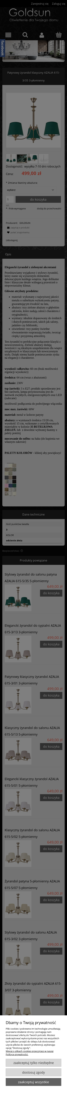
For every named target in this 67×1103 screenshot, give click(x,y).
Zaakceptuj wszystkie (33, 1082)
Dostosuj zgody (33, 1072)
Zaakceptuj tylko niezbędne (33, 1063)
